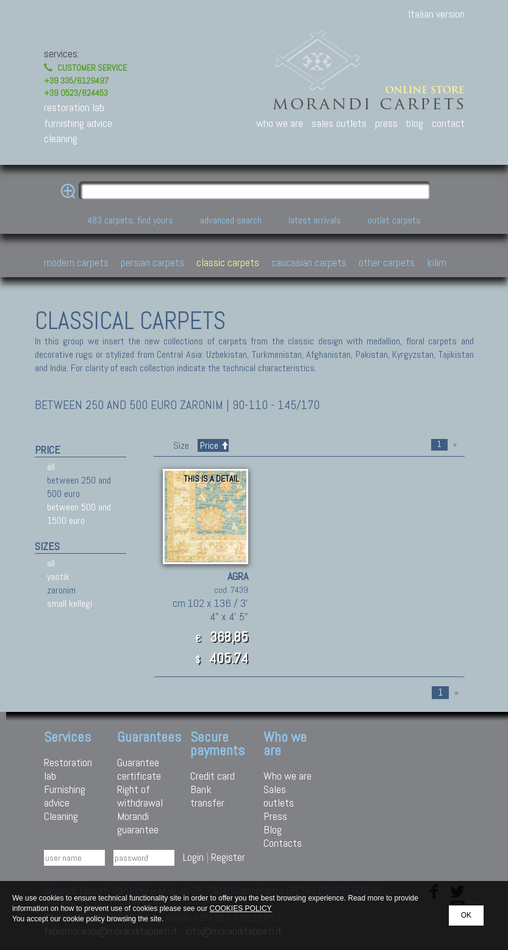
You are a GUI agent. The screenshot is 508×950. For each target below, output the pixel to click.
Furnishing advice (64, 796)
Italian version (436, 14)
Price (213, 445)
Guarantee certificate (139, 769)
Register (228, 857)
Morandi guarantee (138, 822)
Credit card (212, 776)
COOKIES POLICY (241, 908)
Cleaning (61, 816)
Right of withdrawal (140, 796)
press (386, 123)
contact (448, 123)
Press (275, 816)
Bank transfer (207, 796)
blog (414, 123)
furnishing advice (78, 123)
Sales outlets (278, 796)
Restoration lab (68, 769)
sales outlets (339, 123)
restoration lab (74, 107)
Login (193, 857)
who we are (279, 123)
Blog (272, 829)
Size (181, 445)
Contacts (282, 843)
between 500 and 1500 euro (79, 514)
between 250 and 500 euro (79, 487)
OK (466, 915)
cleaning (60, 138)
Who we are (287, 776)
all (51, 466)
